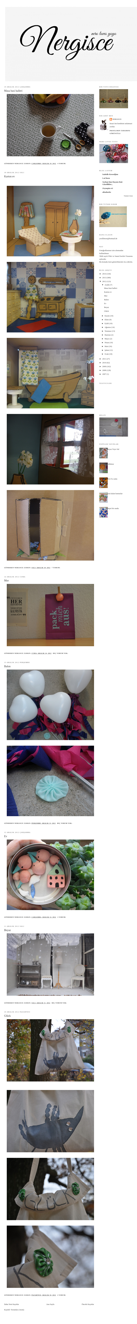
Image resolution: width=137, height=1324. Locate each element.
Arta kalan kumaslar (114, 493)
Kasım (107, 316)
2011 (104, 359)
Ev (5, 836)
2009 (104, 366)
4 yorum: (62, 163)
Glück (7, 1015)
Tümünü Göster (128, 196)
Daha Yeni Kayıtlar (11, 1304)
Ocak (107, 354)
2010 (104, 363)
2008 (104, 370)
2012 (104, 281)
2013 (104, 277)
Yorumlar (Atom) (17, 1310)
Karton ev (9, 176)
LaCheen (106, 178)
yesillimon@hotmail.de (108, 238)
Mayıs (107, 339)
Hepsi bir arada (113, 508)
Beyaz (7, 930)
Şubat (107, 350)
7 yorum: (56, 567)
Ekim (107, 319)
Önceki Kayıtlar (88, 1304)
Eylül (107, 323)
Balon (7, 666)
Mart (107, 346)
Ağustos (108, 327)
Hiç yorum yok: (61, 653)
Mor (6, 580)
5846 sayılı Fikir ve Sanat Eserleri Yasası (115, 256)
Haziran (108, 335)
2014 (104, 274)
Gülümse (110, 464)
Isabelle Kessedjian (110, 174)
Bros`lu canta (112, 479)
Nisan (107, 342)
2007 (104, 374)
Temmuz (108, 331)
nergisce (117, 119)
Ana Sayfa (50, 1304)
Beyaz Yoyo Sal (113, 449)
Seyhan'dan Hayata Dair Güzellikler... (112, 183)
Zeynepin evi (107, 188)
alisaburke (106, 192)
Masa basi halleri (13, 90)
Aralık (107, 285)
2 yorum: (62, 917)
